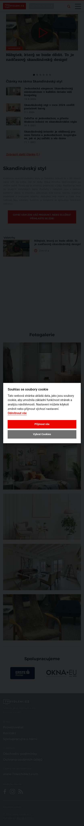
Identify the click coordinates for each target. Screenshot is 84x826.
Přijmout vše (42, 424)
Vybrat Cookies (42, 434)
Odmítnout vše (17, 413)
